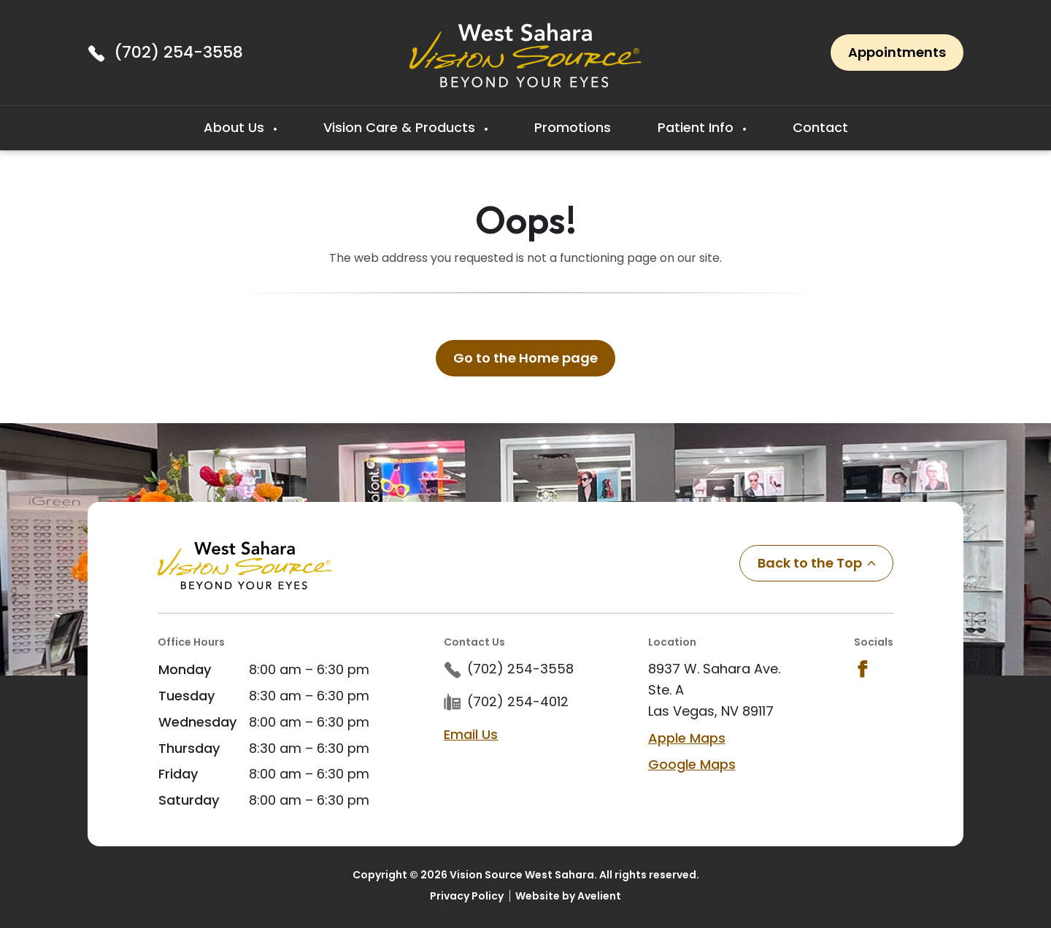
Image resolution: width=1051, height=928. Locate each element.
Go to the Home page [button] (525, 358)
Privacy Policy (467, 896)
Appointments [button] (897, 52)
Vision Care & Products (401, 127)
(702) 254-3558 (178, 52)
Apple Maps (686, 738)
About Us (236, 127)
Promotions (572, 127)
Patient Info (697, 127)
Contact (820, 127)
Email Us (471, 734)
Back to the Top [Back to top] (816, 563)
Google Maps (692, 764)
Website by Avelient (568, 896)
